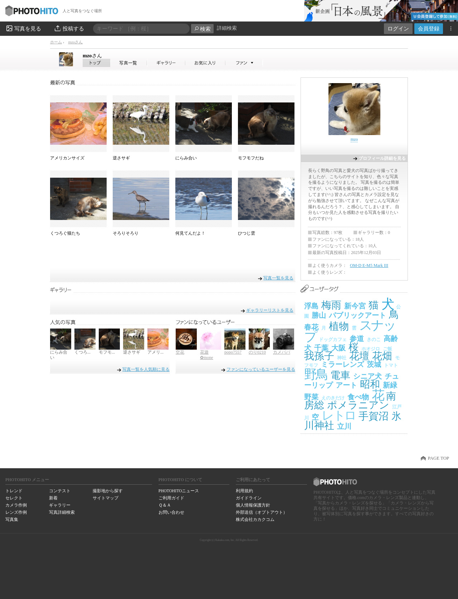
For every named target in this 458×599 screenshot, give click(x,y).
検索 (202, 29)
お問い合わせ (171, 512)
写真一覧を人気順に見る (146, 369)
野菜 (311, 397)
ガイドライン (249, 498)
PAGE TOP (438, 458)
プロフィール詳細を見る (382, 158)
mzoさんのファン (244, 63)
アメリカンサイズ (67, 157)
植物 (339, 326)
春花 (311, 327)
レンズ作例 (16, 512)
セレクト (14, 498)
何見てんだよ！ (190, 233)
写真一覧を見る (278, 277)
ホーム (56, 42)
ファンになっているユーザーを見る (260, 369)
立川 (344, 426)
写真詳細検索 (62, 512)
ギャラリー (59, 505)
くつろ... (82, 352)
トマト (391, 365)
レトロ (339, 415)
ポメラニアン (358, 405)
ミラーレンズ (342, 364)
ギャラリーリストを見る (269, 310)
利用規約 (244, 491)
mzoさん (75, 42)
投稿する (69, 28)
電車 (340, 375)
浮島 (311, 306)
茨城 (374, 364)
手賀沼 (374, 416)
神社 (341, 357)
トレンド (14, 491)
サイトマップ (105, 498)
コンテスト (59, 491)
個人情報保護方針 (253, 505)
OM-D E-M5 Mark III (369, 265)
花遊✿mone (206, 355)
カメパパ (281, 352)
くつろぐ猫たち (65, 233)
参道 (357, 338)
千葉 (321, 348)
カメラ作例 (16, 505)
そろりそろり (125, 233)
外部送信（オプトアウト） (261, 512)
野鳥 (315, 374)
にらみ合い (186, 157)
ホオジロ (370, 348)
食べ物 (358, 397)
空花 (180, 352)
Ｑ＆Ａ (165, 505)
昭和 (370, 384)
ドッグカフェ (333, 339)
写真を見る (23, 28)
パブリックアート (357, 315)
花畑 (382, 355)
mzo (92, 55)
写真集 (11, 519)
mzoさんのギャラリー (166, 63)
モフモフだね (251, 157)
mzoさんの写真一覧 (128, 63)
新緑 (390, 385)
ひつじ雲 (246, 233)
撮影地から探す (108, 491)
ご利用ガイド (171, 498)
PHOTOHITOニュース (179, 491)
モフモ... (107, 352)
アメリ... (155, 352)
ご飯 (387, 348)
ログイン (398, 28)
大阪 (338, 348)
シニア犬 (367, 376)
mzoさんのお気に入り (205, 63)
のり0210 (257, 352)
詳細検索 (227, 28)
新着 (53, 498)
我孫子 (319, 355)
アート (346, 385)
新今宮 (355, 306)
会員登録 (428, 28)
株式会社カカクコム (255, 519)
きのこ (374, 339)
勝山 (319, 315)
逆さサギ (121, 157)
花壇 (359, 355)
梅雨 (331, 305)
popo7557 (233, 352)
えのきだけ (333, 398)
